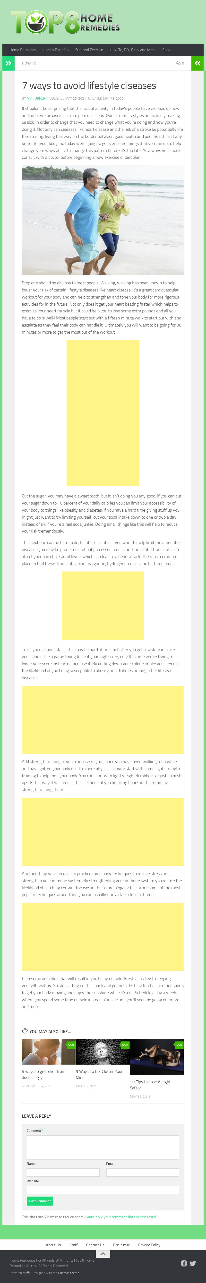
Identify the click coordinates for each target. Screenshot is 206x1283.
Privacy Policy (149, 1245)
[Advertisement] (103, 413)
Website (33, 1181)
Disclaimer (121, 1245)
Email (110, 1164)
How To (29, 63)
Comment (35, 1131)
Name (31, 1164)
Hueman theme (68, 1273)
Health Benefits (56, 49)
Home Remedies (22, 49)
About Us (53, 1245)
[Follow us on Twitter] (192, 1263)
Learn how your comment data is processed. (120, 1217)
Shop (166, 49)
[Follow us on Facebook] (184, 1263)
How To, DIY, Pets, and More (132, 49)
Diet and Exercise (89, 49)
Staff (73, 1245)
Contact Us (95, 1245)
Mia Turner (36, 98)
